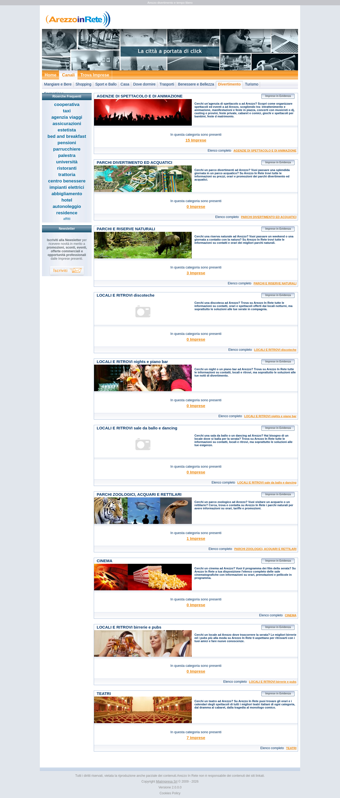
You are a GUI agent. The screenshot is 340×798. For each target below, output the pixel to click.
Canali (68, 75)
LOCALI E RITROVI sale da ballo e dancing (266, 482)
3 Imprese (195, 273)
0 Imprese (195, 206)
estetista (67, 130)
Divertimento (229, 84)
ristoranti (67, 168)
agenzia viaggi (66, 117)
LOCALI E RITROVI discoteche (275, 349)
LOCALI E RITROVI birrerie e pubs (272, 681)
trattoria (66, 174)
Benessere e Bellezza (196, 84)
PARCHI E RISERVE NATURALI (275, 283)
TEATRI (291, 748)
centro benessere (67, 181)
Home (50, 75)
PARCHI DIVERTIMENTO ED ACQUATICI (268, 217)
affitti (66, 219)
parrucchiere (66, 149)
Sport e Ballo (106, 84)
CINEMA (290, 615)
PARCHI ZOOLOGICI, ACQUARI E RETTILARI (265, 549)
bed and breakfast (67, 136)
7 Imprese (195, 737)
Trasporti (167, 84)
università (66, 161)
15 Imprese (195, 140)
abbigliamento (67, 193)
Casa (125, 84)
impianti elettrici (66, 187)
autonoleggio (67, 206)
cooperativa (66, 104)
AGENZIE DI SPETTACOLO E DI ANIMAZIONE (264, 150)
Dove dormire (144, 84)
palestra (66, 155)
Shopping (83, 84)
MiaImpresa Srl (166, 781)
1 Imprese (195, 538)
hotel (66, 200)
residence (66, 212)
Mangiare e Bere (58, 84)
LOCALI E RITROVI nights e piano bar (270, 416)
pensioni (67, 142)
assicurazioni (67, 123)
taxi (67, 110)
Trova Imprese (94, 75)
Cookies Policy (170, 793)
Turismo (251, 84)
